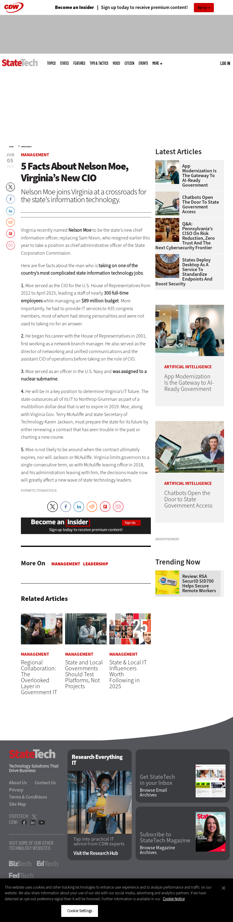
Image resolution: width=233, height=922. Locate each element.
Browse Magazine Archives (157, 850)
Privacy (16, 790)
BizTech (20, 863)
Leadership (95, 564)
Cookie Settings (79, 910)
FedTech (21, 875)
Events (143, 63)
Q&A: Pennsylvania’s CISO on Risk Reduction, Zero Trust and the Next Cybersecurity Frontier (185, 236)
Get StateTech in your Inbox (157, 780)
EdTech (47, 863)
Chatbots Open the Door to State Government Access (200, 204)
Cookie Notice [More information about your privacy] (174, 898)
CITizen (129, 63)
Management (26, 147)
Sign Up (202, 8)
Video (116, 63)
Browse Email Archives (153, 793)
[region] (116, 900)
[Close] (223, 888)
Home (11, 147)
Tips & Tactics (99, 63)
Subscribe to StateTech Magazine (165, 838)
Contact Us (45, 782)
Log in (225, 63)
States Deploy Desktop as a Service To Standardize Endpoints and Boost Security (183, 272)
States (64, 63)
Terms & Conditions (28, 797)
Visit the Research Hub (95, 853)
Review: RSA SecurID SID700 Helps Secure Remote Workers (199, 640)
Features (79, 63)
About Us (18, 782)
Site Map (17, 804)
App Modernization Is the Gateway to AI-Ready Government (199, 176)
